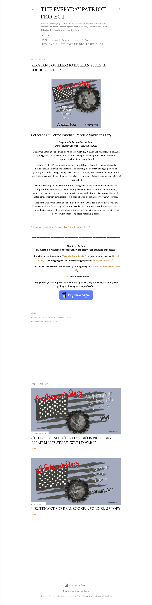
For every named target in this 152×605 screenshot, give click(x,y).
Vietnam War (71, 317)
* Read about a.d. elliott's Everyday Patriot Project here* (60, 227)
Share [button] (33, 313)
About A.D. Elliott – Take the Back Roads (67, 44)
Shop (98, 44)
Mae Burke (84, 591)
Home (45, 35)
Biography (42, 317)
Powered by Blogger (76, 585)
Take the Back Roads (54, 40)
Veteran (61, 317)
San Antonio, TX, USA (49, 321)
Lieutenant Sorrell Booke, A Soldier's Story (75, 508)
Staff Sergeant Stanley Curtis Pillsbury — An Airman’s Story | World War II (73, 440)
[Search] (119, 9)
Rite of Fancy (78, 40)
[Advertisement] (76, 353)
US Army (52, 317)
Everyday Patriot (103, 260)
